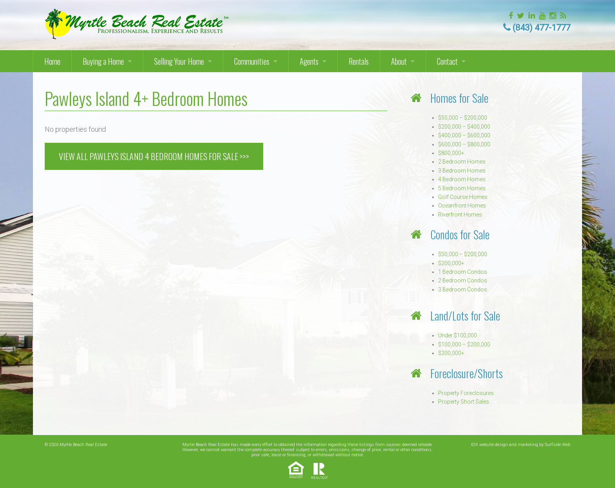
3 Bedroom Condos (462, 289)
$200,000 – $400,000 (464, 127)
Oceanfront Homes (462, 205)
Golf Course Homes (463, 197)
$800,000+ (451, 153)
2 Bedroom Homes (462, 161)
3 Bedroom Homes (462, 171)
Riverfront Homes (460, 214)
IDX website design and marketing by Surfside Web (520, 444)
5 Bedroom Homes (462, 188)
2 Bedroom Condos (462, 280)
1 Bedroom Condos (462, 272)
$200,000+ (451, 263)
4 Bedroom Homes (462, 179)
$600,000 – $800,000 (464, 144)
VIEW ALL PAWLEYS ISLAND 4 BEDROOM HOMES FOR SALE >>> (154, 156)
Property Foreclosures (466, 393)
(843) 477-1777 (541, 28)
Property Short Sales (463, 402)
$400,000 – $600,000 (464, 135)
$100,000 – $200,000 (464, 344)
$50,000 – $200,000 (462, 118)
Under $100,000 (457, 335)
